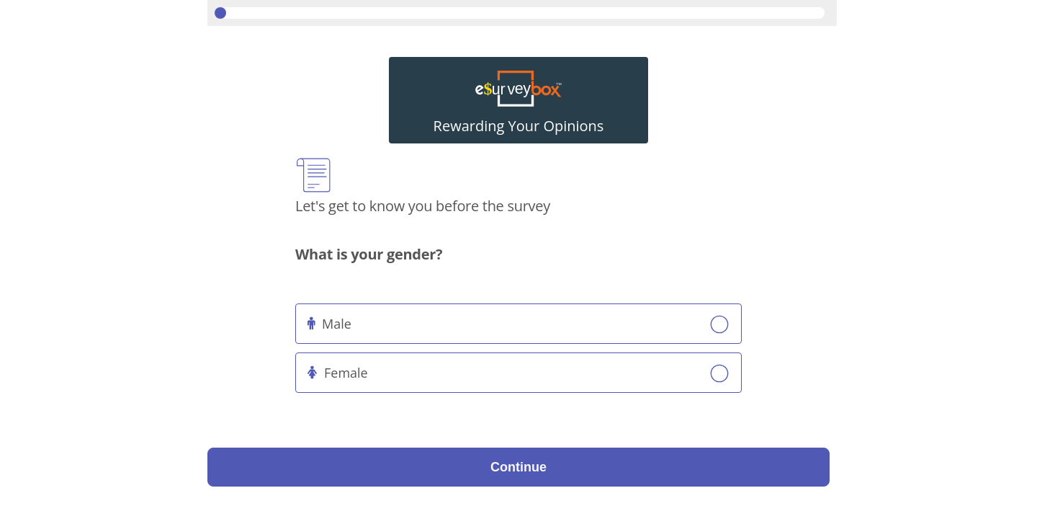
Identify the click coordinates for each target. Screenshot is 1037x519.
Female (346, 373)
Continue (518, 467)
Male (336, 324)
